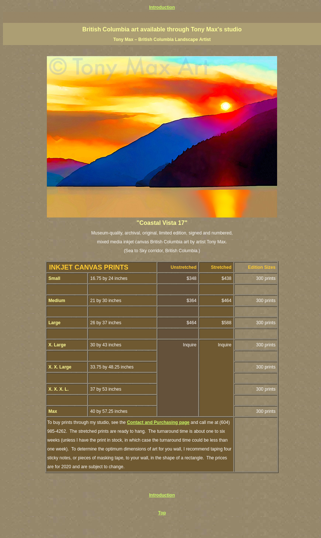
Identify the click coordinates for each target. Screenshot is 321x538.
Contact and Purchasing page (158, 422)
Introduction (162, 7)
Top (162, 512)
